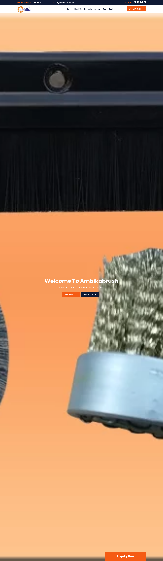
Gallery (97, 9)
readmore (71, 294)
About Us (78, 9)
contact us (90, 294)
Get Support (136, 8)
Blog (104, 9)
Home (69, 9)
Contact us (113, 9)
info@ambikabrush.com (64, 2)
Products (88, 9)
